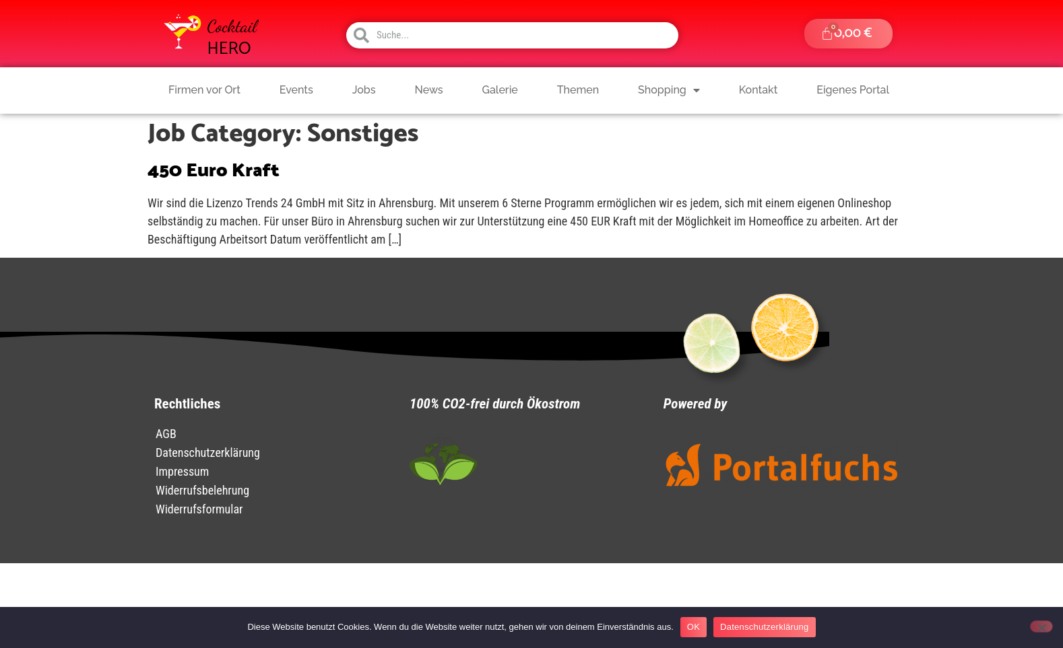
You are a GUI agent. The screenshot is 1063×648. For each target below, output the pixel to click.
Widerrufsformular (199, 509)
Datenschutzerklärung (208, 452)
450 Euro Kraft (214, 170)
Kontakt (758, 89)
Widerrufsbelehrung (202, 490)
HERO (229, 48)
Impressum (182, 471)
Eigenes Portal (852, 89)
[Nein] (1041, 626)
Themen (578, 89)
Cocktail (232, 25)
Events (296, 89)
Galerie (500, 89)
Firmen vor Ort (204, 89)
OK (693, 627)
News (429, 89)
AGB (166, 434)
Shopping (669, 90)
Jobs (364, 89)
